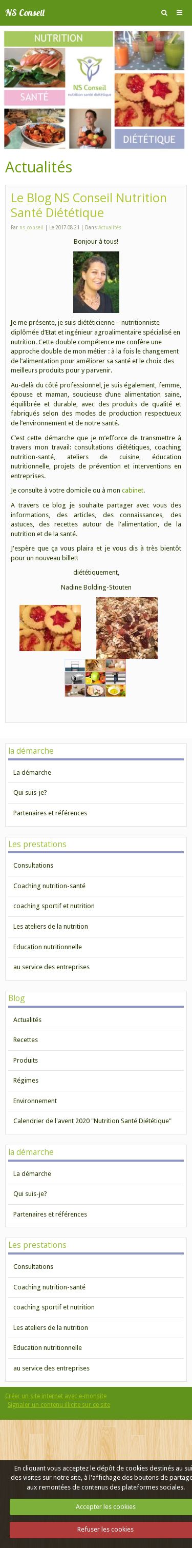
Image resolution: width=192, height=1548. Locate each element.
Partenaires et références (50, 813)
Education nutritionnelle (47, 947)
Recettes (25, 1040)
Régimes (25, 1080)
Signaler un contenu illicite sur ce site (59, 1404)
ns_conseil (31, 227)
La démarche (32, 772)
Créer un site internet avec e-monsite (55, 1396)
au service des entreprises (51, 967)
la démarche (31, 750)
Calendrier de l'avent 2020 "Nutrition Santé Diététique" (92, 1121)
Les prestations (37, 844)
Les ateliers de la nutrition (50, 926)
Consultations (33, 865)
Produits (25, 1060)
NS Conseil (25, 12)
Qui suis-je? (30, 792)
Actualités (109, 227)
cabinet (132, 490)
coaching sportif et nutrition (54, 906)
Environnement (35, 1101)
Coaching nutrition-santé (49, 886)
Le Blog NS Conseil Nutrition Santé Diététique (89, 205)
